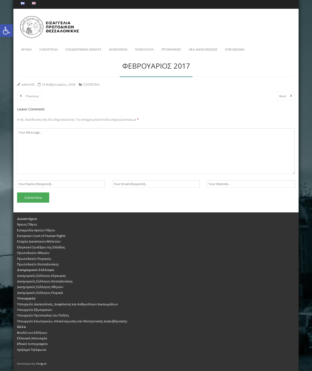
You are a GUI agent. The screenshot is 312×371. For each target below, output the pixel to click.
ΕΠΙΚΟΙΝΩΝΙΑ (234, 49)
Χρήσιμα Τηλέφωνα (31, 349)
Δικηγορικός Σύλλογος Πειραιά (40, 292)
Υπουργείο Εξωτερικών (34, 310)
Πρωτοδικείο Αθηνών (33, 253)
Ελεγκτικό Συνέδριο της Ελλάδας (41, 247)
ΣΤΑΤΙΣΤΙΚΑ (91, 84)
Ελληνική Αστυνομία (32, 338)
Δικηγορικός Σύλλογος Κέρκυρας (41, 275)
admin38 (27, 84)
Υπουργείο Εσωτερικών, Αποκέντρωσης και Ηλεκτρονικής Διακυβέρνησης (72, 321)
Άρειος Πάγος (27, 224)
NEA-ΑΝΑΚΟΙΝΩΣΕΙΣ (203, 49)
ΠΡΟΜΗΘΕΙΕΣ (171, 49)
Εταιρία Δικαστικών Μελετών (38, 241)
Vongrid (41, 363)
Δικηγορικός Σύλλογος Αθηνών (40, 287)
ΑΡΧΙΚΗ (26, 49)
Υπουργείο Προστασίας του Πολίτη (43, 315)
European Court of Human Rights (41, 236)
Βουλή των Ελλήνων (32, 332)
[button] (6, 30)
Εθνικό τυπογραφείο (32, 344)
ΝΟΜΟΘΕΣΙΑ (118, 49)
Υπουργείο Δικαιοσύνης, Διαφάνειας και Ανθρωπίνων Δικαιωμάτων (67, 304)
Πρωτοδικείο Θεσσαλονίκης (38, 264)
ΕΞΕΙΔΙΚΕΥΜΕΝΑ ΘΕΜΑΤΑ (83, 49)
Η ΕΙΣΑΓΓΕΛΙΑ (48, 49)
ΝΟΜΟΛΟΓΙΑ (144, 49)
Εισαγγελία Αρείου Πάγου (36, 230)
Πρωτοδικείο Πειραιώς (34, 258)
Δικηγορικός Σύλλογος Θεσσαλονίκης (45, 281)
